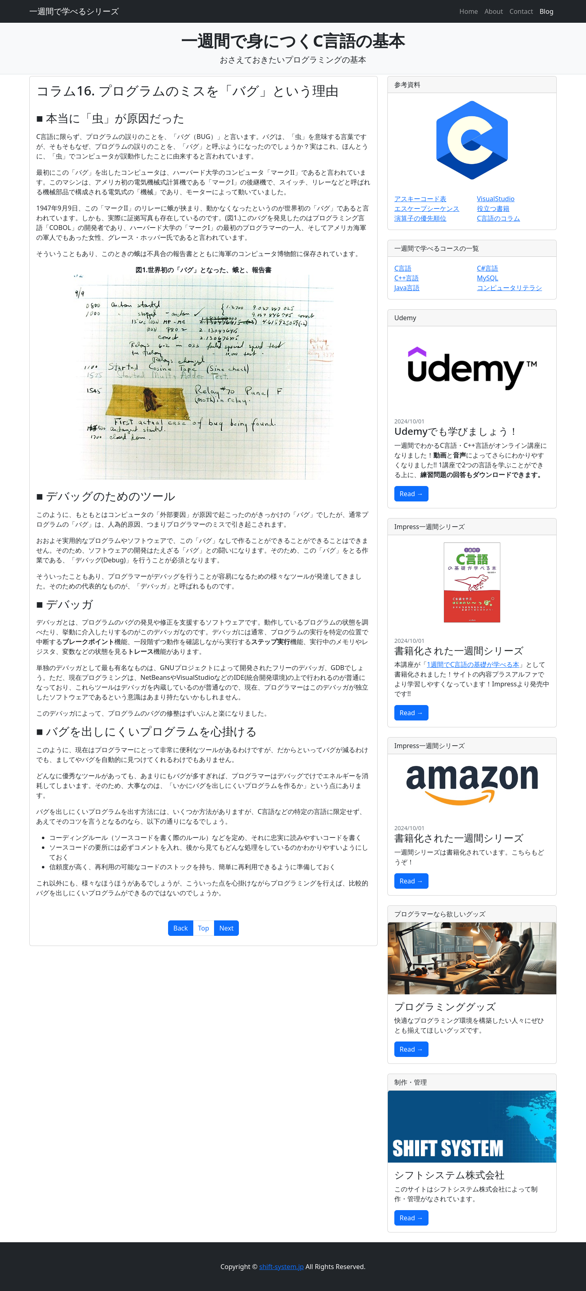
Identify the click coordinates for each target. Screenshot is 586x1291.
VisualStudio (495, 198)
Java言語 (407, 287)
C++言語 (406, 277)
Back (180, 928)
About (494, 11)
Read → (411, 493)
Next (226, 928)
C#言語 (487, 268)
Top (203, 928)
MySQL (487, 277)
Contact (521, 11)
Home (468, 11)
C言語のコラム (498, 218)
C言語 (402, 268)
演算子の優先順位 (420, 218)
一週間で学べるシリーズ (74, 11)
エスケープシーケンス (426, 208)
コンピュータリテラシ (509, 287)
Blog (546, 11)
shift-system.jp (281, 1266)
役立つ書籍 (493, 208)
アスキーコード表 (420, 198)
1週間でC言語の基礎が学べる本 (473, 664)
